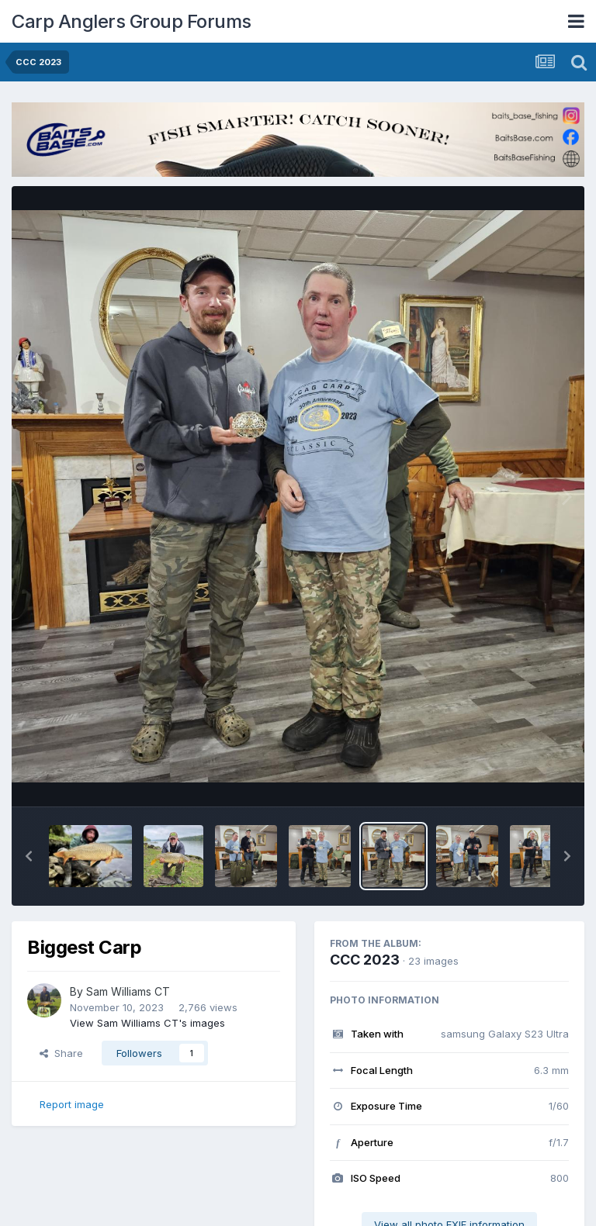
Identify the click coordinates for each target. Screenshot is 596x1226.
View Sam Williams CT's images (147, 1023)
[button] (29, 856)
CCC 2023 (365, 959)
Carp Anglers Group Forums (131, 21)
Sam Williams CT (128, 991)
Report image (72, 1104)
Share (61, 1053)
